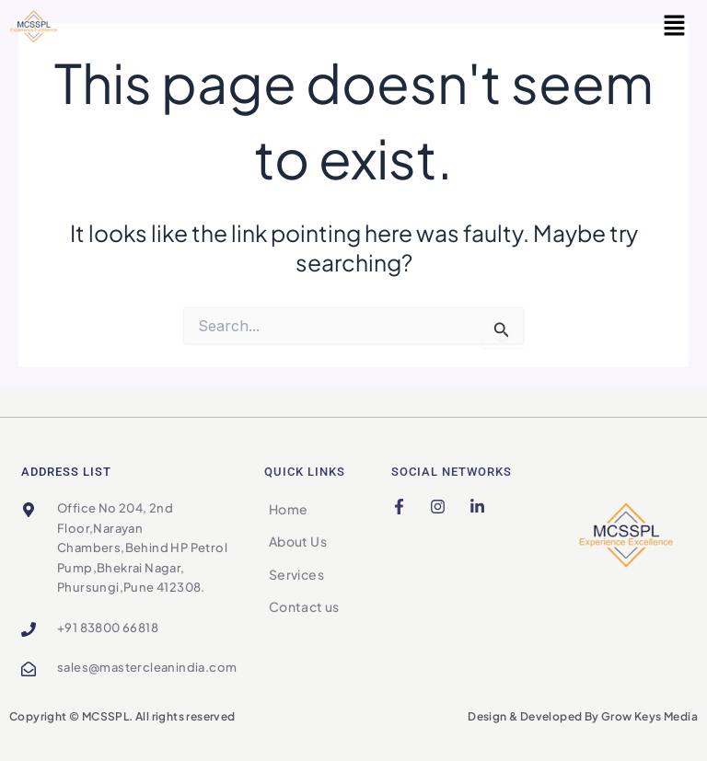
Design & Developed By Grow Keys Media (583, 716)
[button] (674, 26)
